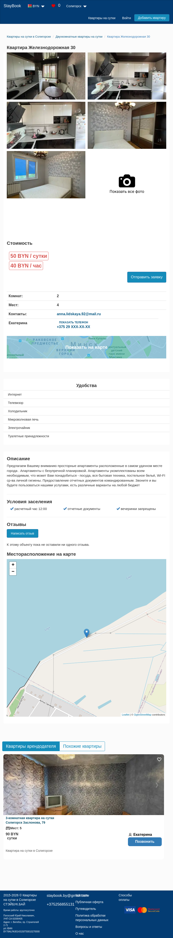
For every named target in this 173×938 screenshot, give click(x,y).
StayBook (12, 6)
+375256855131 (60, 904)
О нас (79, 933)
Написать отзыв (22, 533)
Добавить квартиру (152, 18)
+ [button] (12, 565)
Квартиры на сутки (101, 18)
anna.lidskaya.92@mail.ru (79, 314)
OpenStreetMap (142, 714)
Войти (126, 18)
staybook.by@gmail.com (67, 895)
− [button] (12, 572)
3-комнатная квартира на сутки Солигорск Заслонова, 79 (30, 820)
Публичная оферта (89, 902)
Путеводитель (85, 909)
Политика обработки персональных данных (91, 918)
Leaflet (125, 714)
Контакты (82, 895)
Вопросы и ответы (88, 927)
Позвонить (145, 841)
